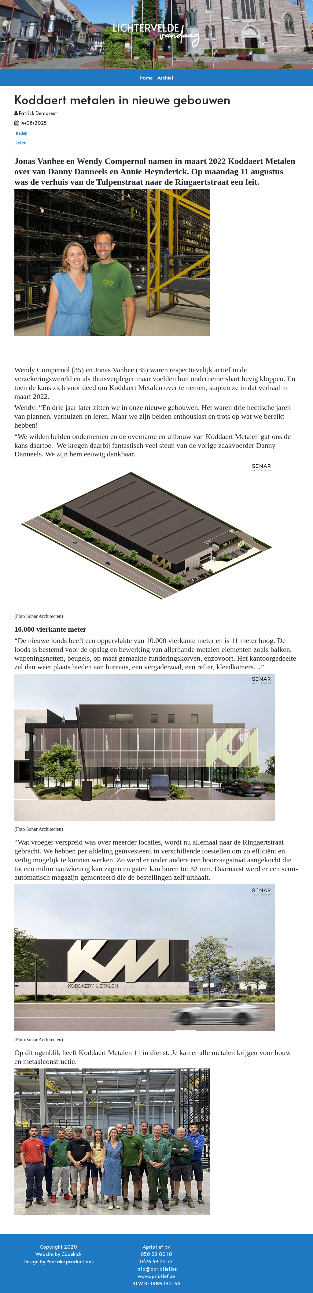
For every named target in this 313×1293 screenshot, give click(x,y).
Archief (165, 77)
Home (146, 77)
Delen (20, 142)
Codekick (71, 1253)
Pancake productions (70, 1261)
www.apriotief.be (156, 1276)
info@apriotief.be (156, 1268)
